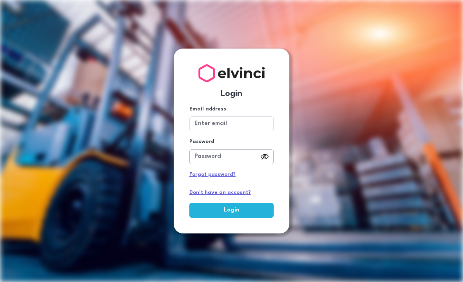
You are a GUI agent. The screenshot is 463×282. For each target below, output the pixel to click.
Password (201, 141)
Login (232, 210)
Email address (207, 109)
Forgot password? (212, 174)
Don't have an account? (220, 192)
